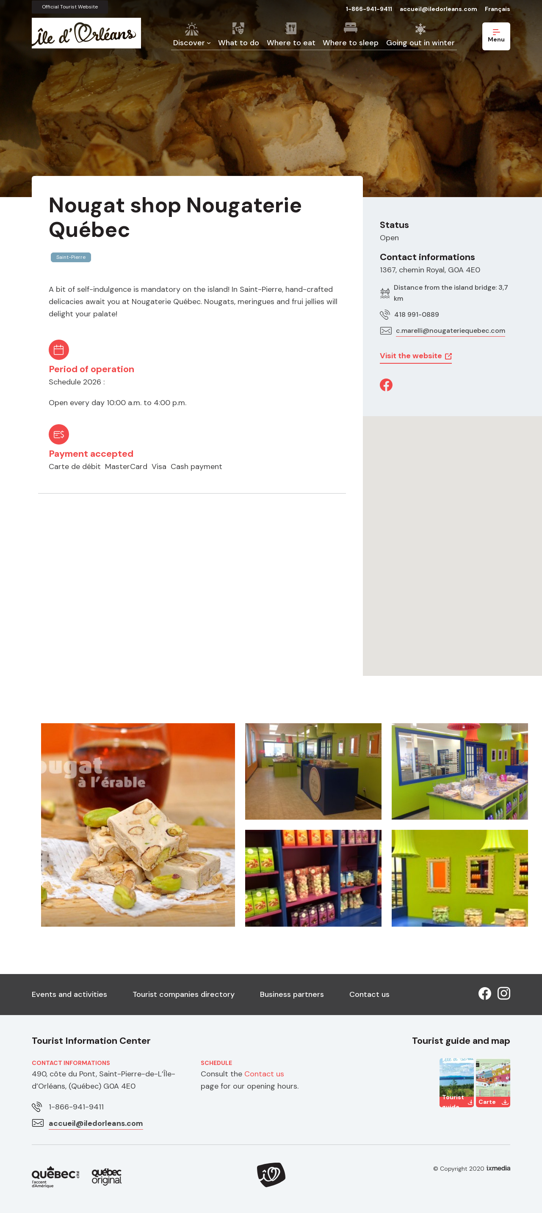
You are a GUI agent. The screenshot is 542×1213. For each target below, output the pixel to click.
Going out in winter (420, 43)
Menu (496, 36)
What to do (238, 43)
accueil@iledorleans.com (438, 9)
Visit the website (411, 356)
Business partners (292, 994)
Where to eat (291, 43)
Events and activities (69, 994)
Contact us (369, 994)
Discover (189, 43)
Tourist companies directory (184, 994)
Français (497, 9)
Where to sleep (351, 43)
